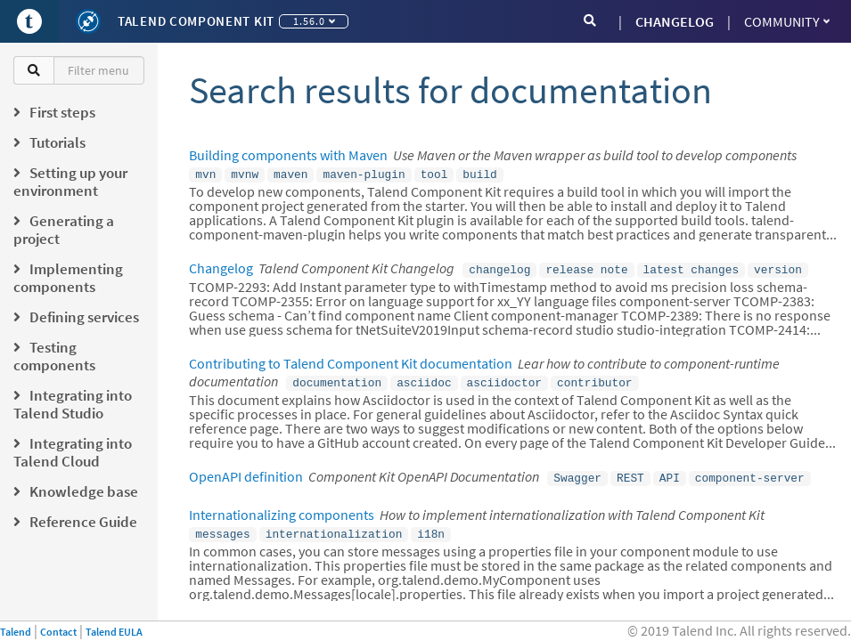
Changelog (221, 266)
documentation (336, 378)
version (778, 267)
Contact (58, 631)
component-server (750, 472)
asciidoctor (504, 378)
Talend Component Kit (196, 20)
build (479, 174)
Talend (15, 631)
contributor (594, 378)
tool (434, 174)
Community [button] (787, 21)
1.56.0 (314, 21)
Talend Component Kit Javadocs (285, 619)
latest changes (691, 267)
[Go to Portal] (29, 21)
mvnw (244, 174)
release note (586, 267)
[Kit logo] (88, 21)
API (669, 472)
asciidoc (424, 378)
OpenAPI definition (246, 471)
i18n (431, 526)
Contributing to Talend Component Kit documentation (350, 360)
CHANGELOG (674, 21)
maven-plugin (364, 174)
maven (290, 174)
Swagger (577, 472)
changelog (499, 267)
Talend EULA (114, 631)
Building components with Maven (288, 155)
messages (222, 526)
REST (630, 472)
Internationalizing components (281, 507)
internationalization (334, 526)
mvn (205, 174)
